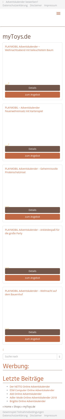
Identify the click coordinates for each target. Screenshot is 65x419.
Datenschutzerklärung (15, 5)
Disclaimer (36, 5)
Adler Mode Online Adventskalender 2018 (33, 397)
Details (32, 87)
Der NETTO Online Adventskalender (30, 386)
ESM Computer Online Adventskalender (32, 390)
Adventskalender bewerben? (22, 1)
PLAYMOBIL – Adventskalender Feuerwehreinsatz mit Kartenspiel (24, 109)
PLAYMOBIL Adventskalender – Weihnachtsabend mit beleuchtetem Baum (29, 48)
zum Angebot (32, 94)
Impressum (50, 5)
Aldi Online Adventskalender (26, 394)
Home (8, 406)
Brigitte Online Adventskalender (28, 401)
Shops (17, 406)
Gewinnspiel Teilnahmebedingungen (23, 412)
